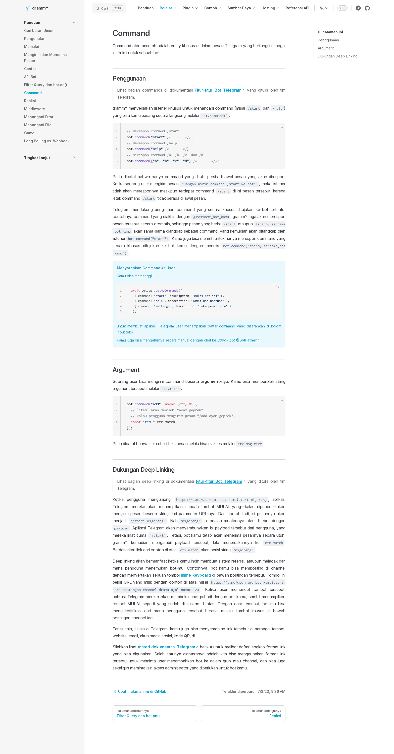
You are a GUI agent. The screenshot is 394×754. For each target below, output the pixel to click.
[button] (50, 23)
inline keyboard (196, 575)
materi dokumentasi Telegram (166, 646)
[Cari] (109, 8)
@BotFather (246, 340)
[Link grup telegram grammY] (358, 8)
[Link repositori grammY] (367, 8)
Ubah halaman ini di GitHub (139, 691)
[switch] (342, 8)
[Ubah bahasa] (324, 8)
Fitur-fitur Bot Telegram (218, 90)
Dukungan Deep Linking (338, 56)
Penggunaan (328, 40)
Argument (326, 48)
